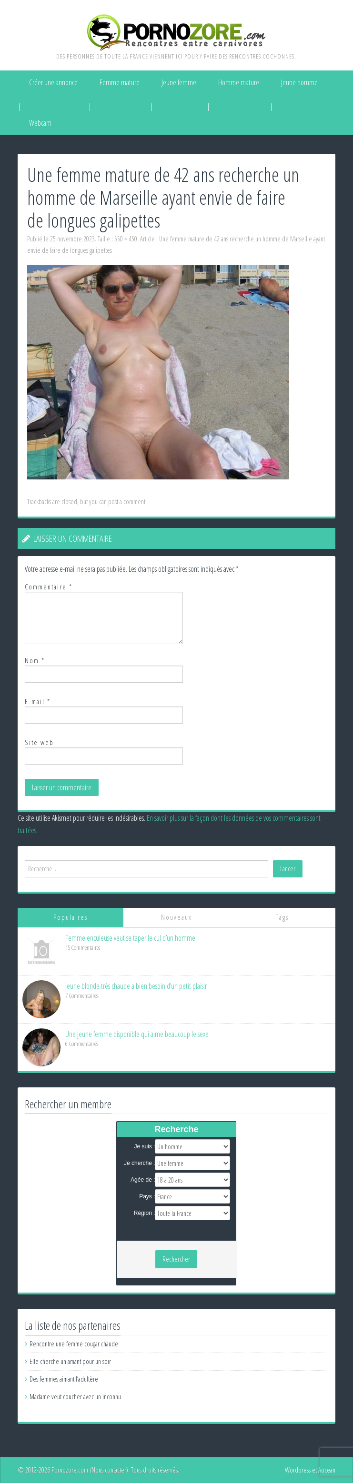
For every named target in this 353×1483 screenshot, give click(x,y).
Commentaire (48, 586)
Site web (39, 742)
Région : (144, 1213)
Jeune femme (178, 82)
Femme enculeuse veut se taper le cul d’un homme (130, 938)
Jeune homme (299, 82)
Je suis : (144, 1146)
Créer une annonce (53, 82)
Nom (35, 660)
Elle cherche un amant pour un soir (70, 1361)
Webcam (40, 123)
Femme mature (120, 82)
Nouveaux (176, 917)
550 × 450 (125, 238)
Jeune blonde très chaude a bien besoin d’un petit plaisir (136, 986)
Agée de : (143, 1179)
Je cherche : (139, 1163)
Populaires (70, 917)
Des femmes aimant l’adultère (64, 1378)
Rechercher (176, 1259)
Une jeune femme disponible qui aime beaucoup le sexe (137, 1034)
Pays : (147, 1196)
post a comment (126, 501)
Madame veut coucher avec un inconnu (75, 1396)
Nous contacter (108, 1469)
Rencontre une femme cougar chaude (74, 1343)
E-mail (37, 701)
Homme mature (238, 82)
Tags (282, 917)
